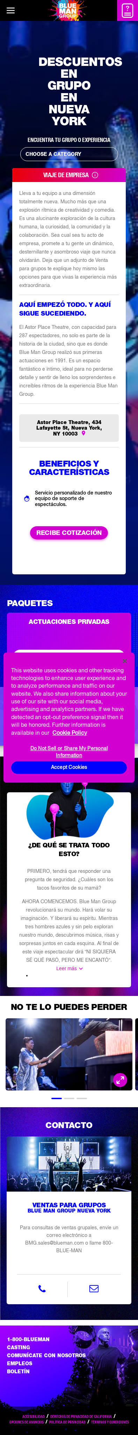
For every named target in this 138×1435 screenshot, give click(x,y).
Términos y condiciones (110, 1422)
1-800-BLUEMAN (28, 1339)
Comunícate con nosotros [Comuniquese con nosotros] (46, 1355)
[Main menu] (10, 10)
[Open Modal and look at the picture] (120, 1080)
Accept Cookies (69, 767)
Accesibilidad (33, 1416)
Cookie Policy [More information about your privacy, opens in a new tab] (69, 733)
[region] (69, 717)
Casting (18, 1347)
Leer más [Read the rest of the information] (66, 968)
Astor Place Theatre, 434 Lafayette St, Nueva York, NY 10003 (69, 428)
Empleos (19, 1363)
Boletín (18, 1371)
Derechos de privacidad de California (81, 1416)
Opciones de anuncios (26, 1422)
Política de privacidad (67, 1422)
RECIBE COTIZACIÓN (68, 532)
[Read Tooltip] (95, 175)
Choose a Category (71, 154)
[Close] (124, 661)
